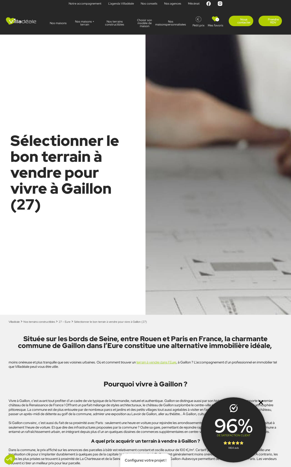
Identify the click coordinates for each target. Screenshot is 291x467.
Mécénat (194, 3)
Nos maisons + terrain (84, 23)
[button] (9, 459)
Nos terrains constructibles (114, 23)
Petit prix (198, 25)
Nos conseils (149, 3)
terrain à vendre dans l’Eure (156, 362)
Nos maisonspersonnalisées (174, 23)
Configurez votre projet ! (145, 460)
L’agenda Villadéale (121, 3)
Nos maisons (58, 23)
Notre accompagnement (85, 3)
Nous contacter (244, 21)
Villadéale (14, 322)
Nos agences (172, 3)
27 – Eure (64, 322)
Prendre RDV (273, 21)
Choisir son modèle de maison (144, 23)
